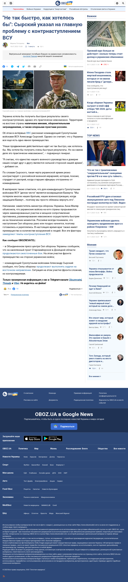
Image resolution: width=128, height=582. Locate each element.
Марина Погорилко (17, 43)
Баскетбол (36, 465)
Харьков (33, 457)
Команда (52, 393)
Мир (36, 448)
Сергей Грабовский (96, 344)
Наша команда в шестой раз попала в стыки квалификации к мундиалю (100, 118)
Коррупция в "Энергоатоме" (55, 9)
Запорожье (43, 457)
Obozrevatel (75, 279)
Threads (7, 283)
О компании (28, 393)
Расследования (73, 448)
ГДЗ (25, 473)
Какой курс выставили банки (99, 61)
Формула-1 (60, 465)
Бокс (52, 465)
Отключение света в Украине (103, 9)
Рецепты (27, 489)
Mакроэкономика (48, 497)
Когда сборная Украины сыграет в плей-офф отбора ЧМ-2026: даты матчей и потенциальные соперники (100, 107)
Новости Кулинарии (50, 489)
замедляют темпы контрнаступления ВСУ (27, 234)
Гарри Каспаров (95, 365)
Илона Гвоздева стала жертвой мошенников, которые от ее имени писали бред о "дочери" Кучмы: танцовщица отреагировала (99, 77)
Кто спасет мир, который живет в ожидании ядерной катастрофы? (101, 321)
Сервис (60, 481)
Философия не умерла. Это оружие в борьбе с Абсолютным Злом (100, 338)
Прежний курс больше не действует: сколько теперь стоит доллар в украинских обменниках (105, 53)
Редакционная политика (20, 295)
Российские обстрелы (78, 9)
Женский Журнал (63, 513)
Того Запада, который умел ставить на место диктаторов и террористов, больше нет (101, 359)
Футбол (26, 465)
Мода (51, 513)
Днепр (52, 457)
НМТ (65, 473)
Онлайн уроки (44, 473)
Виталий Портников (96, 257)
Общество (103, 448)
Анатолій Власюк (95, 293)
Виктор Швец (93, 327)
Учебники (33, 473)
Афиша (26, 513)
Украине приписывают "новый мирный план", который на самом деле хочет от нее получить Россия (100, 303)
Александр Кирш (95, 310)
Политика (23, 448)
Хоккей (45, 465)
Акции (52, 481)
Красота (44, 513)
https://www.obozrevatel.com (87, 525)
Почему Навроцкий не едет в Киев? (99, 287)
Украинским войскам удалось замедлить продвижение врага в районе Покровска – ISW (105, 223)
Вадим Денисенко (95, 278)
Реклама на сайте (31, 400)
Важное (92, 16)
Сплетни (34, 513)
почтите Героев (30, 56)
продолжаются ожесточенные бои (22, 253)
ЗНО (59, 473)
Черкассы (61, 457)
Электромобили (41, 481)
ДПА (54, 473)
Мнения (91, 244)
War (28, 43)
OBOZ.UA (115, 529)
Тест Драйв (28, 481)
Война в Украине (34, 9)
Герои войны (18, 9)
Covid (55, 505)
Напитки (36, 489)
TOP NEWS (93, 135)
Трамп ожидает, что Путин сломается (99, 252)
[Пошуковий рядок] (123, 3)
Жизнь (53, 448)
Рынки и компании (31, 497)
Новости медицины (31, 505)
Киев (26, 457)
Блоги (85, 448)
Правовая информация (83, 393)
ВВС (29, 133)
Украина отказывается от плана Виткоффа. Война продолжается (101, 271)
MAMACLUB (45, 505)
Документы (53, 400)
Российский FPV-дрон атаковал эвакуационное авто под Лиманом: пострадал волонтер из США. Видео (106, 199)
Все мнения (94, 376)
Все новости (119, 448)
